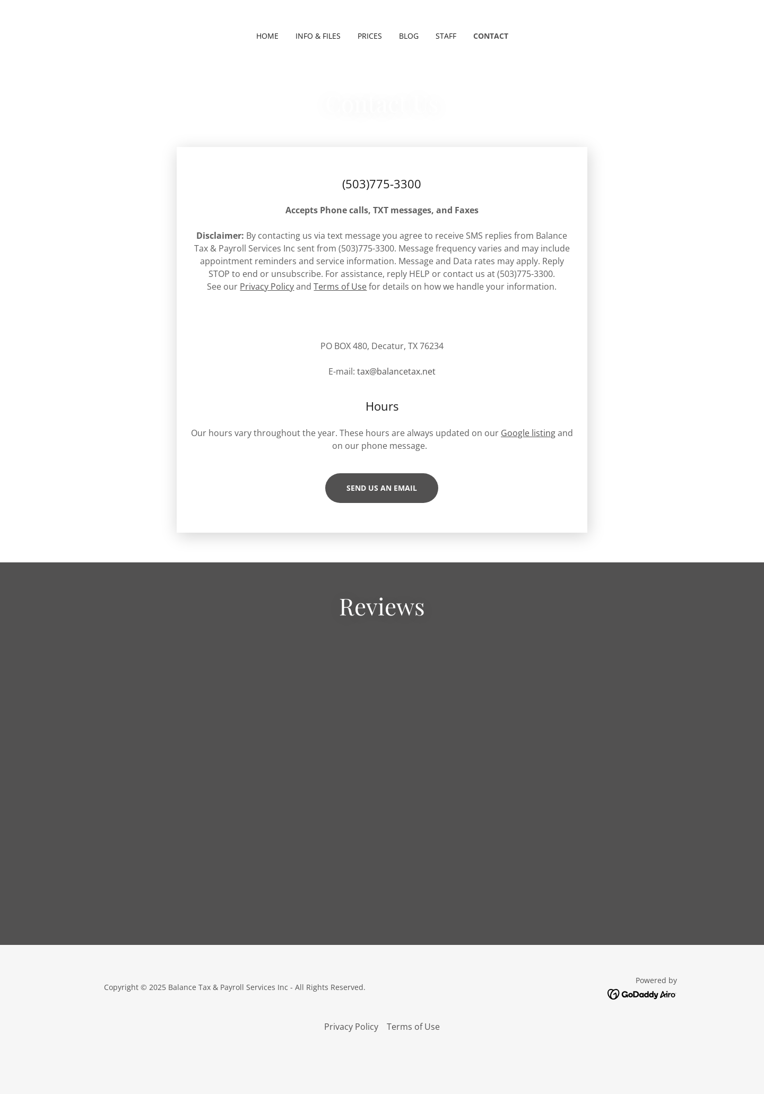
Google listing (528, 433)
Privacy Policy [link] (351, 1054)
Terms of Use (340, 286)
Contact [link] (490, 36)
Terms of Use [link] (413, 1054)
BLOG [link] (409, 36)
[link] (382, 855)
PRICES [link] (370, 36)
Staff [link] (446, 36)
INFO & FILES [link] (318, 36)
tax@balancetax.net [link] (396, 371)
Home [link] (267, 36)
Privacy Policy (267, 286)
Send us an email (381, 488)
